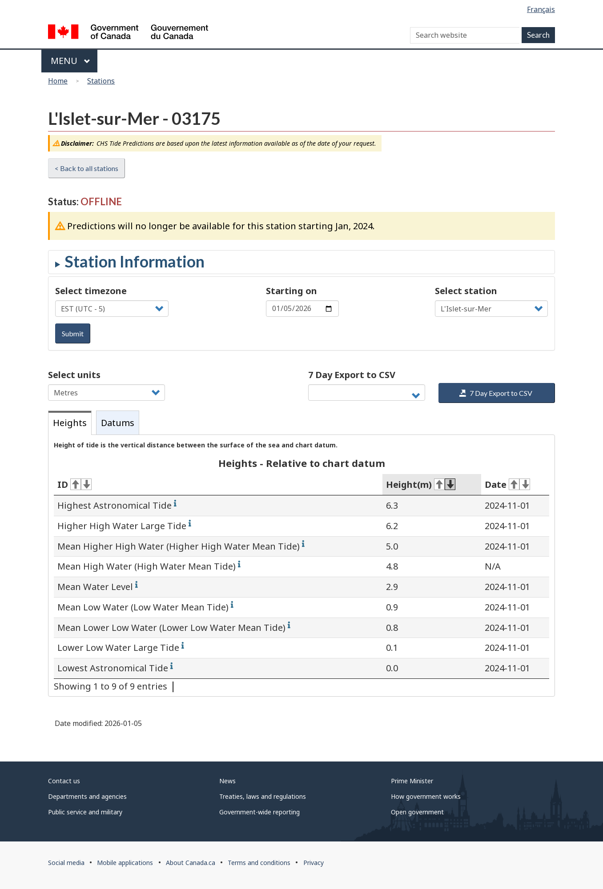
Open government (417, 812)
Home (58, 81)
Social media (66, 862)
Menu (70, 61)
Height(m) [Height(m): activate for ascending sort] (420, 484)
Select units (74, 375)
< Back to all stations (86, 168)
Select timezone (91, 291)
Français (541, 9)
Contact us (64, 781)
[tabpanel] (301, 566)
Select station (466, 291)
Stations (101, 81)
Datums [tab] (117, 423)
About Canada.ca (190, 862)
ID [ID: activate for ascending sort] (74, 484)
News (227, 781)
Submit (73, 333)
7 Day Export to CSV (351, 375)
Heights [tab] (70, 423)
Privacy (313, 862)
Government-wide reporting (259, 812)
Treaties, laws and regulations (262, 796)
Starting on (291, 291)
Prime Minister (412, 781)
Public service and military (85, 812)
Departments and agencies (87, 796)
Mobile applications (125, 862)
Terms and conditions (259, 862)
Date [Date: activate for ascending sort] (507, 484)
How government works (426, 796)
